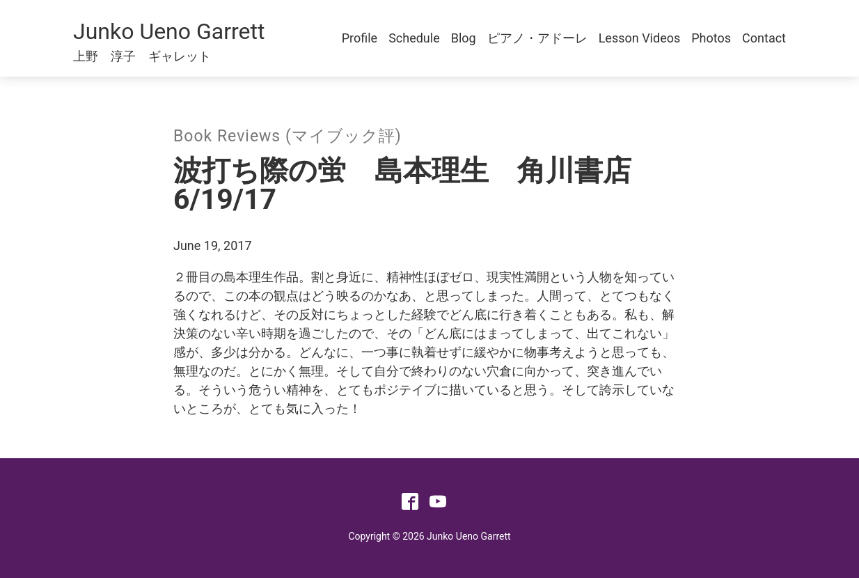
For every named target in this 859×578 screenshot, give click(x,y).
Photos (711, 38)
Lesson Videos (640, 38)
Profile (359, 38)
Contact (764, 38)
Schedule (414, 38)
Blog (463, 38)
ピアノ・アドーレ (537, 38)
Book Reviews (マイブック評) (287, 136)
